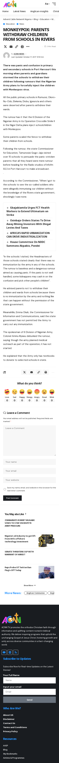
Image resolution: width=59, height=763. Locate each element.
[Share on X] (5, 46)
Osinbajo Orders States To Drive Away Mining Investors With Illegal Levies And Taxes (28, 224)
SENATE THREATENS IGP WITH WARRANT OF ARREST (19, 553)
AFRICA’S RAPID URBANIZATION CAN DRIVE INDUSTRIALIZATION (28, 234)
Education (10, 24)
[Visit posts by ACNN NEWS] (6, 55)
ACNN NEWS (19, 54)
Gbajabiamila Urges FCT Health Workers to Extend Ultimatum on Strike (28, 211)
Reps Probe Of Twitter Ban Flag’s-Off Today (18, 569)
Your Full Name (11, 675)
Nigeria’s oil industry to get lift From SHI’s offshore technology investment (20, 538)
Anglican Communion (36, 593)
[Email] (11, 46)
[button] (41, 3)
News (22, 24)
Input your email (12, 686)
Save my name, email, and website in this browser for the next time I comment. (31, 489)
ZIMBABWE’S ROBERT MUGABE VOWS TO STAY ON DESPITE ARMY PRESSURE (19, 523)
